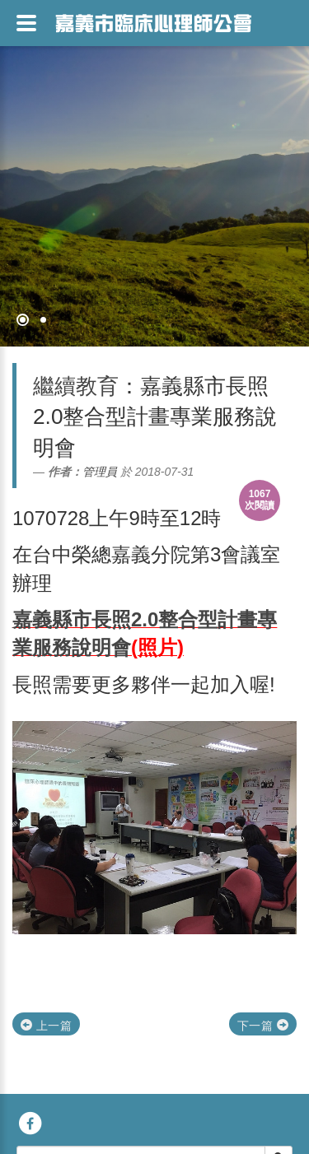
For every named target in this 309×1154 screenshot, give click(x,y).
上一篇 (46, 1025)
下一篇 (262, 1025)
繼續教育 (76, 386)
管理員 (99, 471)
